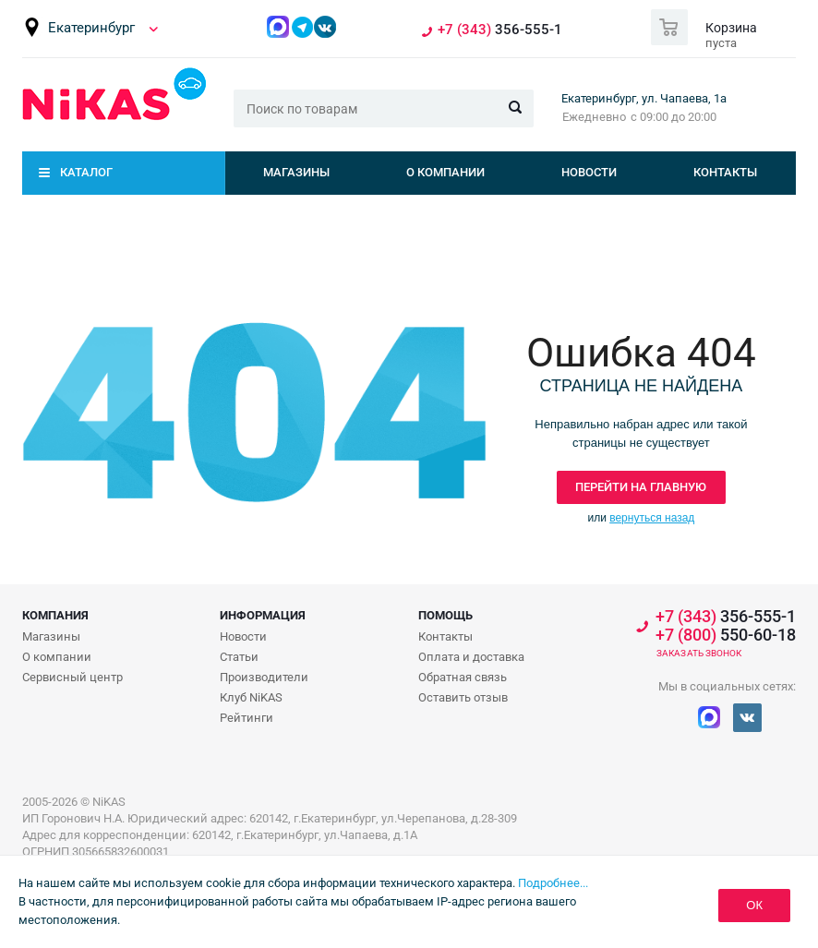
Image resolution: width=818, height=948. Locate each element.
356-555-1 (500, 30)
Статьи (239, 657)
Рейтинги (246, 718)
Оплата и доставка (471, 657)
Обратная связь (462, 677)
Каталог (86, 172)
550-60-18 (726, 635)
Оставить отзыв (463, 697)
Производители (264, 677)
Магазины (296, 172)
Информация (263, 615)
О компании (445, 172)
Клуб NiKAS (251, 697)
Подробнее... (553, 883)
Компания (55, 615)
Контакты (725, 172)
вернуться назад (651, 517)
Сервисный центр (72, 677)
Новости (589, 172)
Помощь (445, 615)
